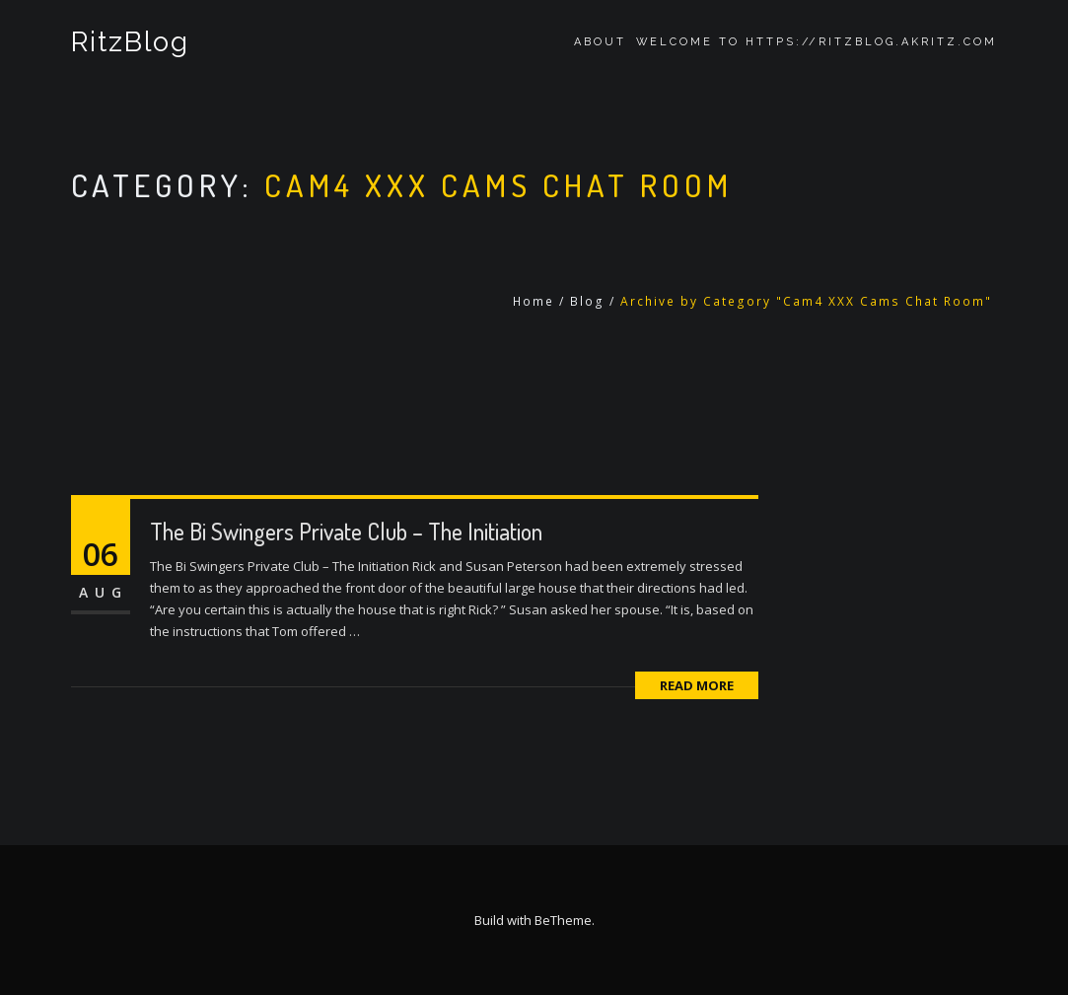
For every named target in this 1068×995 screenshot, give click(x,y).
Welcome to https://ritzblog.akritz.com (816, 42)
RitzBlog (130, 42)
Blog (587, 301)
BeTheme (563, 920)
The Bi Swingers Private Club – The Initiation (346, 531)
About (600, 42)
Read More (697, 685)
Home (533, 301)
